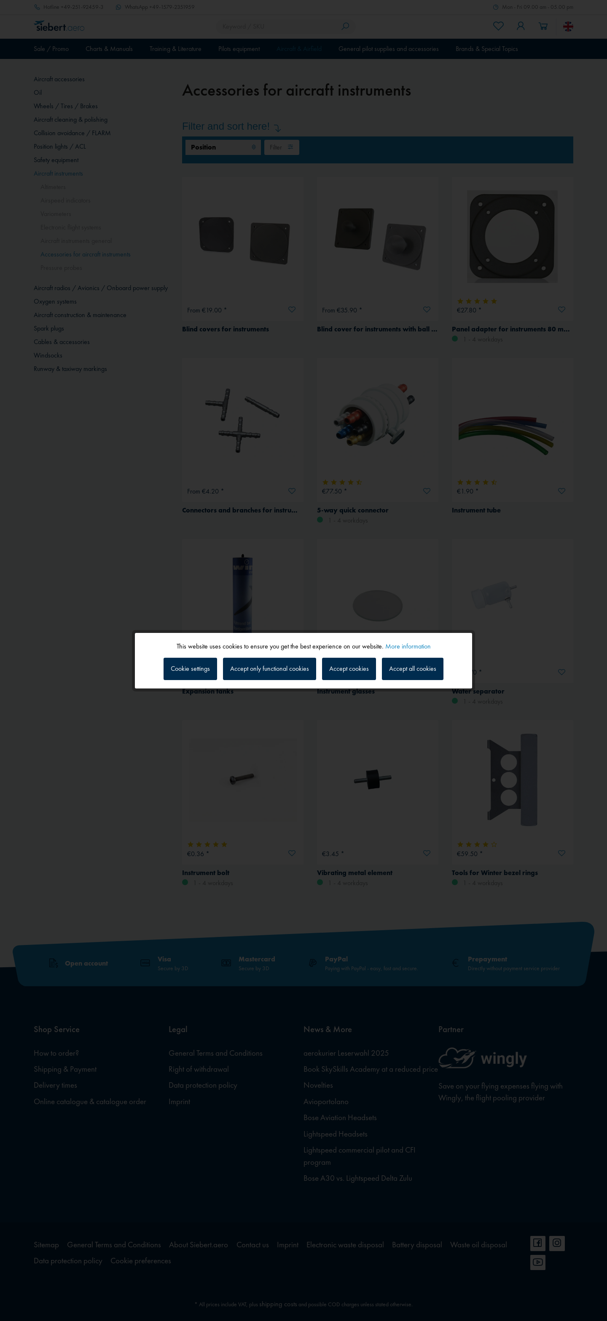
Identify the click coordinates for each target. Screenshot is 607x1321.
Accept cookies (349, 668)
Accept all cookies (412, 668)
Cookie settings (190, 668)
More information (408, 645)
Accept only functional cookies (269, 668)
